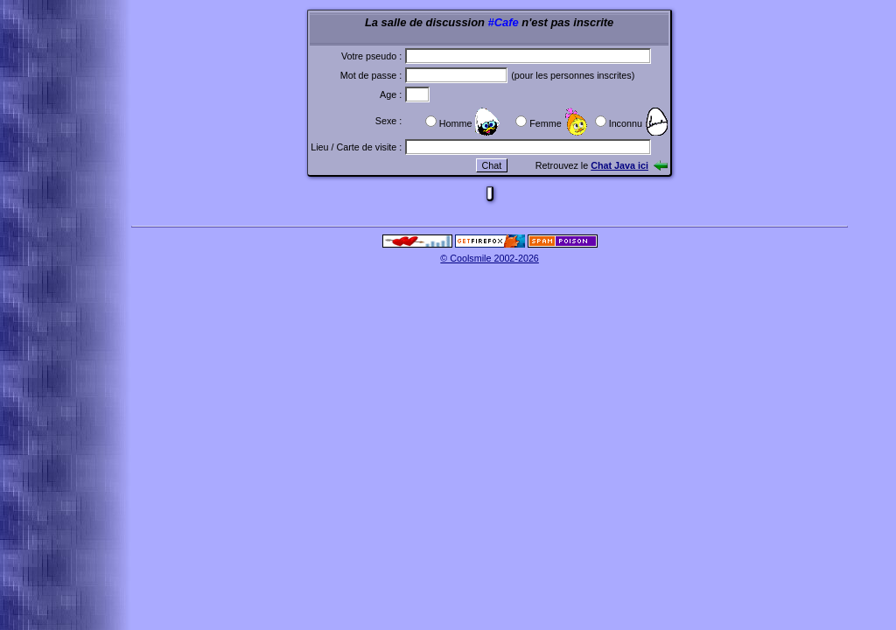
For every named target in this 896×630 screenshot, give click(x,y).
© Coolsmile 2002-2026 (489, 258)
